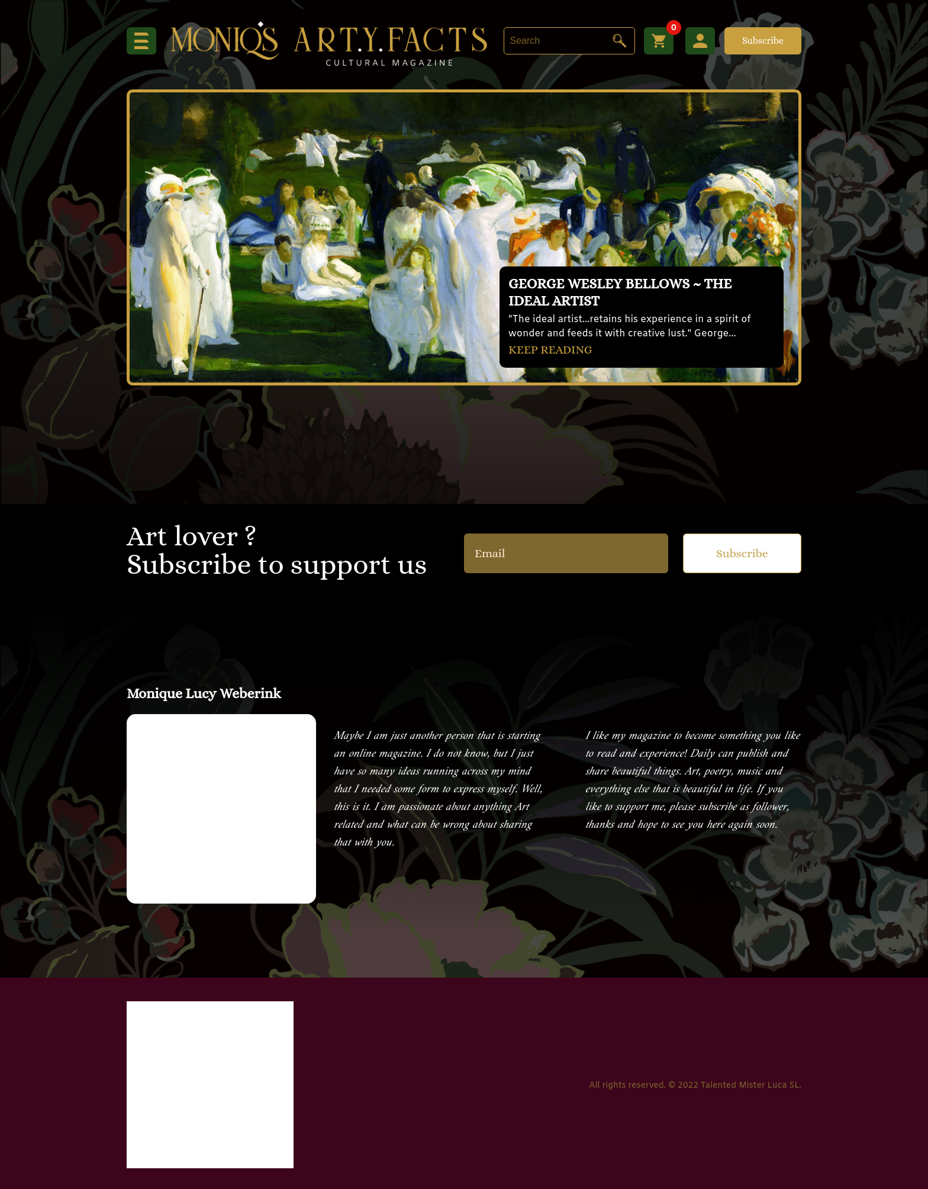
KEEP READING (550, 349)
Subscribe (763, 40)
